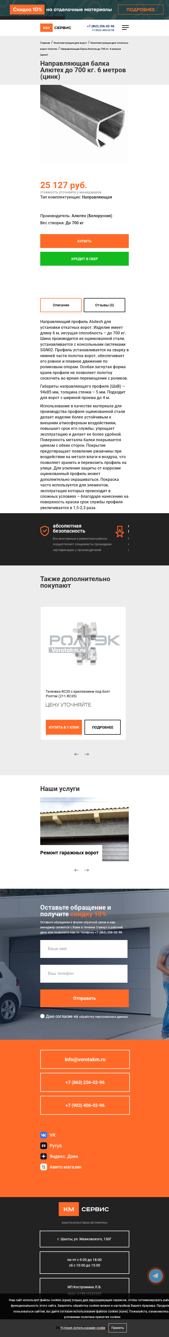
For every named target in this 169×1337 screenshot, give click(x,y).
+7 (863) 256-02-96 (100, 26)
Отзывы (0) (104, 305)
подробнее (102, 727)
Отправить (84, 998)
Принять (117, 1328)
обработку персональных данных (103, 1016)
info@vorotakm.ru (85, 1059)
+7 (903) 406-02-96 (103, 30)
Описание (61, 305)
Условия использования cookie (82, 1328)
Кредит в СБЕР (84, 259)
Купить (84, 241)
